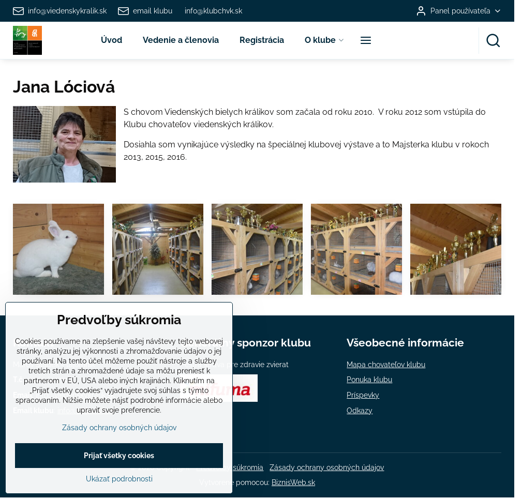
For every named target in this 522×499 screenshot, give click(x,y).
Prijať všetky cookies (119, 478)
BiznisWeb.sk (293, 482)
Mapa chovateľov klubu (386, 364)
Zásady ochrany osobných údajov (327, 467)
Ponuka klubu (369, 379)
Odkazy (359, 410)
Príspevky (363, 395)
